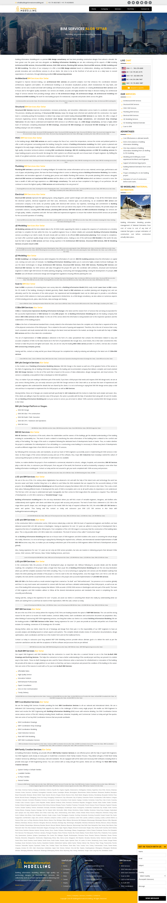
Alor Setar (18, 790)
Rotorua (97, 835)
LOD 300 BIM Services (30, 477)
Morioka (98, 823)
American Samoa (27, 790)
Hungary (106, 810)
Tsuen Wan (72, 845)
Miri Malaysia (83, 820)
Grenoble (53, 807)
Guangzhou (80, 807)
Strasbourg (95, 840)
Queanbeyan (42, 835)
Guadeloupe (68, 807)
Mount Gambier (20, 825)
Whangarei (106, 848)
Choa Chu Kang (42, 797)
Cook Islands (72, 800)
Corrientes (91, 800)
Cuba (22, 802)
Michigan (59, 820)
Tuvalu (105, 845)
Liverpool (53, 817)
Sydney (65, 843)
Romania (81, 835)
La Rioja (29, 820)
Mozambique (29, 825)
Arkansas (114, 790)
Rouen (110, 835)
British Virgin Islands (43, 795)
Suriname (29, 843)
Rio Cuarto (50, 835)
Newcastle (40, 828)
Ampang (35, 790)
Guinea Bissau (19, 810)
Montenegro (70, 823)
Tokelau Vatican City (83, 843)
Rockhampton (73, 835)
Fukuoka (114, 805)
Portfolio (89, 895)
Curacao (27, 802)
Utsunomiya (40, 848)
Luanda (85, 817)
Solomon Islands (106, 838)
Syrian (74, 843)
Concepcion (51, 800)
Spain (67, 840)
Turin (87, 845)
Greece (34, 807)
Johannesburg (63, 812)
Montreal (85, 823)
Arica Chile (102, 790)
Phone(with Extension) (146, 879)
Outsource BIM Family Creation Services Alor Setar (32, 784)
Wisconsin (37, 850)
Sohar (98, 838)
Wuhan (57, 850)
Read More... (19, 885)
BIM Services (125, 866)
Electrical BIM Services (131, 115)
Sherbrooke (39, 838)
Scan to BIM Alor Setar (26, 303)
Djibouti (53, 802)
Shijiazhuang (47, 838)
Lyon (25, 820)
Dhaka (48, 802)
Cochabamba (98, 797)
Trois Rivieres (63, 845)
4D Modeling (30, 225)
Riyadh (66, 835)
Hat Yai (45, 810)
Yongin (87, 850)
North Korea (19, 830)
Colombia (18, 800)
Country (141, 872)
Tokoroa (92, 843)
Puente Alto (71, 833)
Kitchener (106, 812)
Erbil (43, 805)
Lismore (41, 817)
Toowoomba (108, 843)
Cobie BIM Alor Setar (25, 358)
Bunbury (91, 795)
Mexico (46, 820)
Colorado (24, 800)
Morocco (103, 823)
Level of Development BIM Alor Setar (34, 605)
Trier (47, 845)
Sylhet (70, 843)
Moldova (17, 823)
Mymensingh (77, 825)
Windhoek (114, 848)
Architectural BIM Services (132, 101)
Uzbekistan (48, 848)
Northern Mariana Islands (31, 830)
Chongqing (50, 797)
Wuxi (61, 850)
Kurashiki (97, 815)
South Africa (19, 840)
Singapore (72, 838)
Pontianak (99, 830)
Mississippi (98, 820)
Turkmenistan (98, 845)
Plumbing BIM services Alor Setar (26, 188)
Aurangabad (42, 792)
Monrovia (48, 823)
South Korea (46, 840)
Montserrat (91, 823)
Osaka (56, 830)
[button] (4, 34)
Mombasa (24, 823)
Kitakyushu (99, 812)
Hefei (54, 810)
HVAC (28, 138)
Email (140, 858)
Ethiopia (58, 805)
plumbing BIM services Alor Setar (62, 220)
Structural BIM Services (131, 104)
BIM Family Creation (92, 883)
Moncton (36, 823)
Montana (54, 823)
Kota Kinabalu (36, 815)
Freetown (75, 805)
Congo (57, 800)
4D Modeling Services (130, 119)
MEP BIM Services (28, 609)
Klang (111, 812)
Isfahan (37, 812)
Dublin (109, 802)
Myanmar (69, 825)
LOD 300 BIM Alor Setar (98, 516)
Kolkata (21, 815)
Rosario (91, 835)
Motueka (114, 823)
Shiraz (54, 838)
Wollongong (50, 850)
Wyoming (66, 850)
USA (30, 848)
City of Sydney (77, 797)
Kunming (91, 815)
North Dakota (113, 828)
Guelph (105, 807)
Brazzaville (22, 795)
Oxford (88, 830)
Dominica (69, 802)
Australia (49, 792)
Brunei (63, 795)
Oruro (51, 830)
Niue (93, 828)
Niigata (70, 828)
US (27, 848)
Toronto (114, 843)
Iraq (28, 812)
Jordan (78, 812)
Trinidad (51, 845)
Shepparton (31, 838)
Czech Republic (40, 802)
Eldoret (22, 805)
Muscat (53, 825)
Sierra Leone (64, 838)
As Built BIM (125, 883)
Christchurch (58, 797)
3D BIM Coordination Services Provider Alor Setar (89, 744)
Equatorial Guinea (36, 805)
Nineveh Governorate (79, 828)
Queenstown (22, 835)
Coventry (114, 800)
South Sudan (55, 840)
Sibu (58, 838)
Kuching (77, 815)
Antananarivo (74, 790)
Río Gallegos (59, 835)
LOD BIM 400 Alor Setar (76, 557)
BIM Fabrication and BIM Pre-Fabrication (134, 869)
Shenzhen (24, 838)
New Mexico (110, 825)
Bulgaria (85, 795)
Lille (36, 817)
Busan (27, 797)
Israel (49, 812)
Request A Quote (136, 88)
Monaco (30, 823)
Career (65, 879)
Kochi (17, 815)
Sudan (105, 840)
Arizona (108, 790)
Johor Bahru (71, 812)
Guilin (110, 807)
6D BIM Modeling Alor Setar (82, 472)
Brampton (114, 792)
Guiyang (27, 810)
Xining (75, 850)
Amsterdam (42, 790)
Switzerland (58, 843)
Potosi (59, 833)
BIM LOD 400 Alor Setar (101, 557)
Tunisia (82, 845)
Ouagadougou (81, 830)
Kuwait (103, 815)
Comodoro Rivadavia (34, 800)
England (27, 805)
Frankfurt (68, 805)
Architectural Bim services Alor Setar (26, 101)
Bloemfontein (82, 792)
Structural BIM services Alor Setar (26, 132)
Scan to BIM (127, 126)
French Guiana (89, 805)
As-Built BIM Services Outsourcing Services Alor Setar (31, 696)
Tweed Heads (112, 845)
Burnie (17, 797)
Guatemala (88, 807)
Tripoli (57, 845)
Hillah (65, 810)
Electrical (30, 194)
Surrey (34, 843)
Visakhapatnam (90, 848)
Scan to (25, 284)
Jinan (56, 812)
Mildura (69, 820)
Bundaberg (97, 795)
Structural (30, 107)
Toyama (31, 845)
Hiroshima (75, 810)
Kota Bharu (28, 815)
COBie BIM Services (29, 307)
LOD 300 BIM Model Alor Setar (35, 516)
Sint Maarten (80, 838)
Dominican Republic (79, 802)
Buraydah (105, 795)
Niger (61, 828)
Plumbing (30, 166)
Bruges (58, 795)
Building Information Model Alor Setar (43, 303)
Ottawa (74, 830)
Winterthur (30, 850)
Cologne (114, 797)
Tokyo (97, 843)
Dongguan (89, 802)
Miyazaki (114, 820)
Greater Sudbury (26, 807)
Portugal (48, 833)
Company (66, 869)
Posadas (54, 833)
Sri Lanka (82, 840)
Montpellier (78, 823)
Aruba (23, 792)
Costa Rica (98, 800)
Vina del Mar (75, 848)
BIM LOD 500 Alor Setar (101, 605)
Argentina (95, 790)
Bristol (35, 795)
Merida (41, 820)
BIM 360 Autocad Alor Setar (64, 428)
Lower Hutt (78, 817)
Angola (61, 790)
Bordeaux (94, 792)
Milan (64, 820)
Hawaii (50, 810)
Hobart (81, 810)
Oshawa (60, 830)
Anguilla (66, 790)
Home (94, 9)
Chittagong (33, 797)
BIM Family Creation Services (33, 749)
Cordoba (85, 800)
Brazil (17, 795)
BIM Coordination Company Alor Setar (63, 745)
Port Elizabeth (112, 830)
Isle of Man (43, 812)
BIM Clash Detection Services (130, 873)
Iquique (21, 812)
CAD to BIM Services (127, 879)
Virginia (82, 848)
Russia (115, 835)
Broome (53, 795)
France (63, 805)
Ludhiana (91, 817)
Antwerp (89, 790)
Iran (25, 812)
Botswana (101, 792)
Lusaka (102, 817)
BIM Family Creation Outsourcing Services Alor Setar (67, 786)
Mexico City (52, 820)
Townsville (24, 845)
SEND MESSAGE (152, 898)
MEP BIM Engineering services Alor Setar (91, 647)
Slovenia (93, 838)
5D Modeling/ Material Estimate (134, 123)
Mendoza (36, 820)
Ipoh (16, 812)
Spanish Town (73, 840)
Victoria (62, 848)
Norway (42, 830)
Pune (110, 833)
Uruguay (17, 848)
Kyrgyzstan (18, 817)
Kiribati (83, 812)
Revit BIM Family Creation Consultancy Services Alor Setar (91, 784)
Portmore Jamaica (39, 833)
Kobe (115, 812)
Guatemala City (97, 807)
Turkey (91, 845)
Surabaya (18, 843)
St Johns (88, 840)
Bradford (107, 792)
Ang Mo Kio (55, 790)
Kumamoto (84, 815)
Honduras (93, 810)
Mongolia (42, 823)
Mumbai (42, 825)
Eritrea (48, 805)
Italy (52, 812)
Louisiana (72, 817)
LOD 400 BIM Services (30, 520)
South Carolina (28, 840)
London (59, 817)
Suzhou (39, 843)
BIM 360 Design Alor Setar (93, 428)
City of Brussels (67, 797)
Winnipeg (24, 850)
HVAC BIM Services (129, 108)
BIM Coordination (126, 886)
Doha (63, 802)
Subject (141, 865)
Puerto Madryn (79, 833)
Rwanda (17, 838)
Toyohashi (37, 845)
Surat (23, 843)
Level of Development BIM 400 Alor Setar (35, 557)
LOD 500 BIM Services (30, 561)
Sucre (101, 840)
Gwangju (39, 810)
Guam (74, 807)
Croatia (17, 802)
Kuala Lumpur (52, 815)
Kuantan (71, 815)
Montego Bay (62, 823)
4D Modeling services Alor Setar (26, 248)
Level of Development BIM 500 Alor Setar (69, 605)
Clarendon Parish (87, 797)
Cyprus (32, 802)
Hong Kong (99, 810)
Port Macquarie (28, 833)
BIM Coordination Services (32, 702)
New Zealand (32, 828)
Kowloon (44, 815)
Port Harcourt (19, 833)
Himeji (70, 810)
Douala (95, 802)
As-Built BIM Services (29, 651)
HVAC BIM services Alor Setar (24, 160)
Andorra (48, 790)
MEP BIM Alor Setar (73, 647)
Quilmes (29, 835)
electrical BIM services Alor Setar (69, 188)
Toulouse (18, 845)
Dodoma (58, 802)
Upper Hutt (55, 848)
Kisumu (92, 812)
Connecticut (63, 800)
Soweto (62, 840)
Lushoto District (110, 817)
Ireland (32, 812)
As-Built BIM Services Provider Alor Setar (82, 696)
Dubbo (104, 802)
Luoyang (97, 817)
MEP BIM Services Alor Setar (37, 647)
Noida (97, 828)
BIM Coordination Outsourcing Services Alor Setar (33, 744)
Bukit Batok (78, 795)
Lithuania (47, 817)
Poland (93, 830)
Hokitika (86, 810)
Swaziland (45, 843)
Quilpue (35, 835)
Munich (48, 825)
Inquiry (65, 883)
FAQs (64, 876)
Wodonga (44, 850)
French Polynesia (100, 805)
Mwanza (63, 825)
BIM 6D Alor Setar (42, 472)
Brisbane (29, 795)
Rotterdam (103, 835)
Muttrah (58, 825)
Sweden (51, 843)
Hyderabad (113, 810)
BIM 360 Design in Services (32, 363)
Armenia (17, 792)
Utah (34, 848)
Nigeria (65, 828)
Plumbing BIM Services (131, 112)
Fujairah (108, 805)
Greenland (40, 807)
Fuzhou (17, 807)
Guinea (114, 807)
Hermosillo (60, 810)
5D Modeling (25, 255)
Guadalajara (60, 807)
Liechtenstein (27, 817)
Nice (57, 828)
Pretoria (64, 833)
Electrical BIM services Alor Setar (26, 220)
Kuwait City (109, 815)
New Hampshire (93, 825)
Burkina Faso (112, 795)
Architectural (32, 78)
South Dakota (37, 840)
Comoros (44, 800)
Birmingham (73, 792)
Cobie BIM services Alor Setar (104, 358)
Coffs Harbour (106, 797)
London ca (65, 817)
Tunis (78, 845)
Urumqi (23, 848)
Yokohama (81, 850)
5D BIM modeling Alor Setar (25, 278)
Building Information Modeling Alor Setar (44, 160)
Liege (33, 817)
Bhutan (67, 792)
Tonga (101, 843)
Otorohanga (67, 830)
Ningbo (89, 828)
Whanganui (98, 848)
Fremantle (81, 805)
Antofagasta (82, 790)
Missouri (105, 820)
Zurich (110, 850)
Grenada (46, 807)
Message (142, 886)
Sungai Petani (112, 840)
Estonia (52, 805)
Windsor (17, 850)
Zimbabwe (105, 850)
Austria (55, 792)
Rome (86, 835)
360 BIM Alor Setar (37, 428)
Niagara (46, 828)
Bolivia (89, 792)
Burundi (22, 797)
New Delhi (84, 825)
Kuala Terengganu (63, 815)
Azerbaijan (61, 792)
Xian (71, 850)
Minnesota (75, 820)
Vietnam (67, 848)
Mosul (109, 823)
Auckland (34, 792)
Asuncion (28, 792)
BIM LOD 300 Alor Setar (73, 516)
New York (24, 828)
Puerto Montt (89, 833)
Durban (17, 805)
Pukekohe (105, 833)
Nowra (47, 830)
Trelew (43, 845)
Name (141, 851)
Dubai (99, 802)
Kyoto (115, 815)
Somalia (114, 838)
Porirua (105, 830)
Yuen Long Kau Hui (95, 850)
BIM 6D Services (27, 432)
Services (65, 873)
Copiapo (79, 800)
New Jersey (102, 825)
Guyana (33, 810)
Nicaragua (52, 828)
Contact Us (145, 9)
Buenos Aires (70, 795)
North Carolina (103, 828)
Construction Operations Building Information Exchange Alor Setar (76, 358)
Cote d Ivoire (107, 800)
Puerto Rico (97, 833)
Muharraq (37, 825)
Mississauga (91, 820)
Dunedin (114, 802)
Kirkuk (88, 812)
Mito (109, 820)
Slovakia (87, 838)
